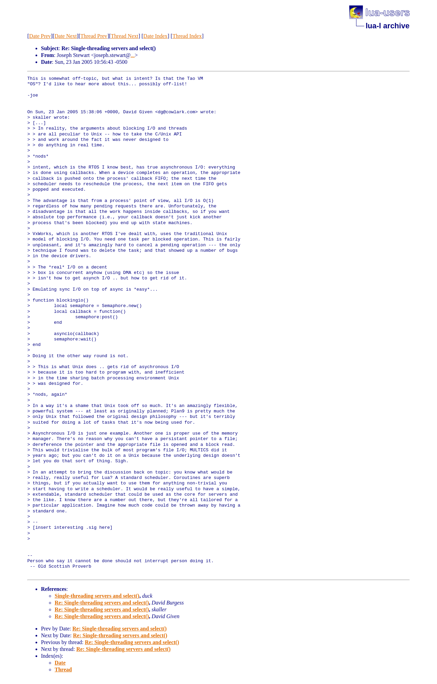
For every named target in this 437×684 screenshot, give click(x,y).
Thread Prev (93, 36)
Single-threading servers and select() (97, 596)
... (133, 55)
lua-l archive (387, 25)
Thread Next (124, 36)
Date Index (155, 36)
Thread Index (187, 36)
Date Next (66, 36)
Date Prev (40, 36)
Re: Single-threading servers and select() (102, 603)
